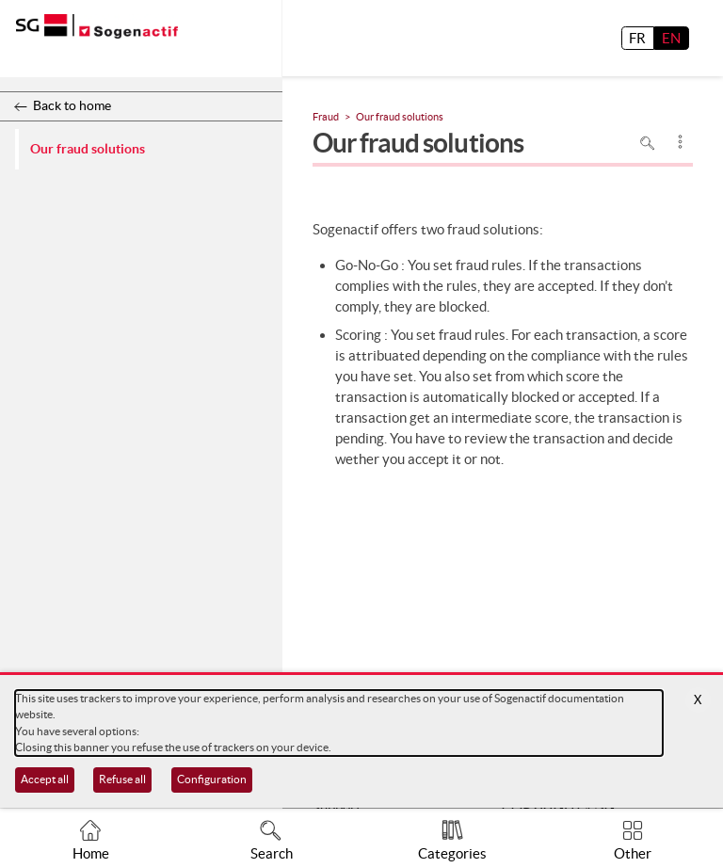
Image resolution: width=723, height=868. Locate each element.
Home (90, 853)
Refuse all (122, 779)
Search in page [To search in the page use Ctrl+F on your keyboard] (648, 142)
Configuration (212, 779)
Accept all (45, 779)
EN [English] (671, 38)
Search (271, 853)
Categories (452, 853)
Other (632, 853)
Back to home (72, 105)
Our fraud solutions (87, 148)
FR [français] (637, 38)
